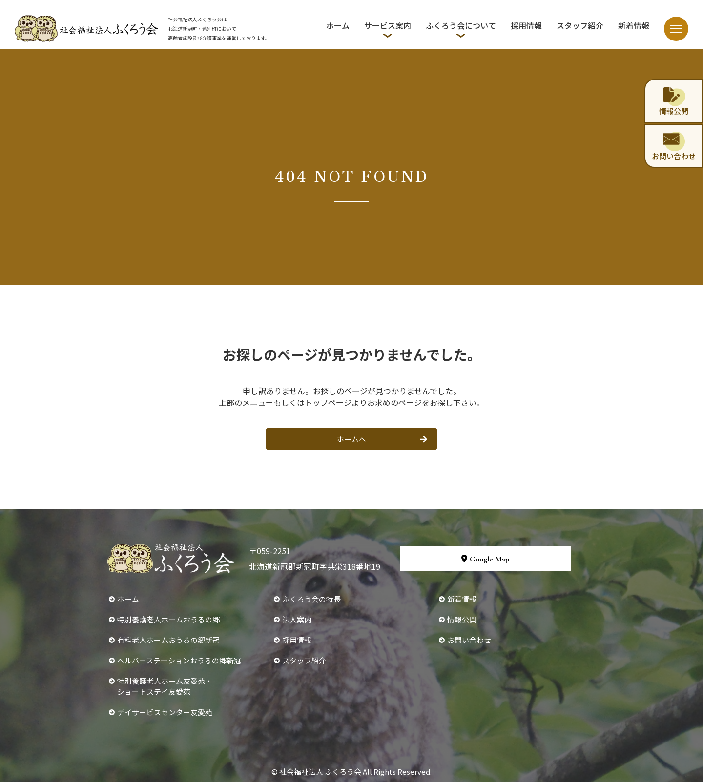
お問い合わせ (469, 640)
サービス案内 (387, 25)
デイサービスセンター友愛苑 (164, 712)
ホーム (338, 25)
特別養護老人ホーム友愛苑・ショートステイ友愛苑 (164, 686)
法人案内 (296, 619)
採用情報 (526, 25)
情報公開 (461, 619)
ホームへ (351, 439)
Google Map (485, 559)
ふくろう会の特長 (311, 599)
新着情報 (633, 25)
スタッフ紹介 (580, 25)
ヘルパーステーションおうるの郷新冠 (179, 660)
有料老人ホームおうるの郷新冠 (168, 640)
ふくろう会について (461, 25)
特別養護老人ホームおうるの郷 (168, 619)
